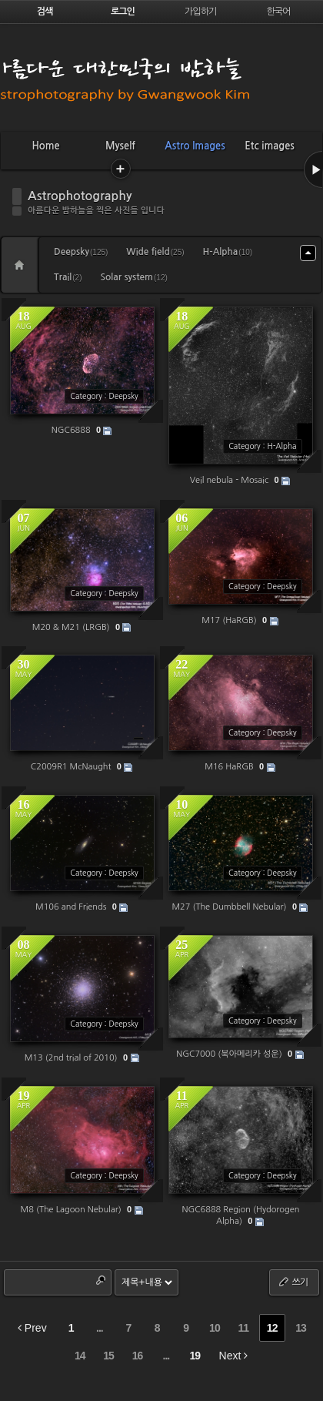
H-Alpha (228, 251)
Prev (32, 1328)
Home (45, 146)
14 (80, 1355)
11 (243, 1328)
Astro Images (195, 146)
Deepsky (81, 251)
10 (214, 1328)
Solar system (133, 277)
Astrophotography (80, 196)
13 (300, 1328)
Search (101, 1280)
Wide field (155, 251)
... (99, 1328)
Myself (120, 146)
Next (233, 1355)
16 (137, 1355)
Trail (68, 277)
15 (108, 1355)
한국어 (279, 11)
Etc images (270, 146)
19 (194, 1355)
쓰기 (293, 1281)
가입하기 (200, 11)
